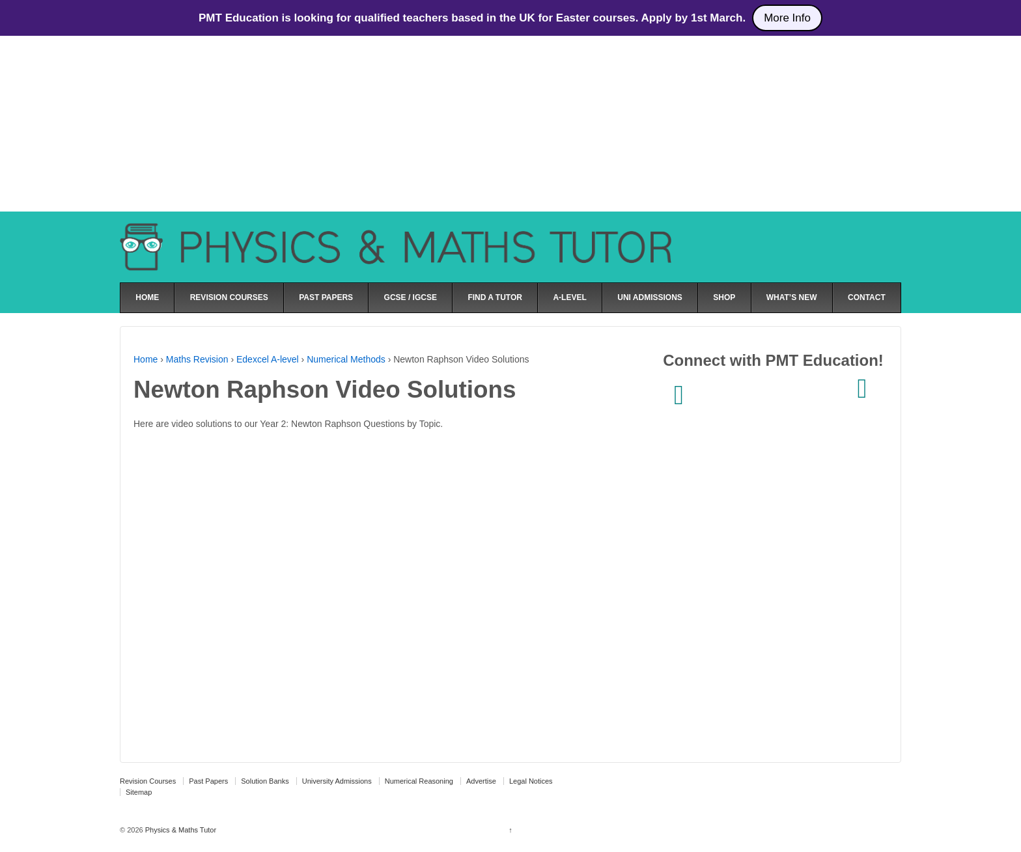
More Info (787, 18)
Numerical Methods (346, 359)
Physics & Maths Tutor (179, 830)
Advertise (481, 781)
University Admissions (337, 781)
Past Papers (208, 781)
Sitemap (139, 792)
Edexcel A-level (267, 359)
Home (145, 359)
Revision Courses (148, 781)
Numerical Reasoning (419, 781)
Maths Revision (197, 359)
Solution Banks (264, 781)
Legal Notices (531, 781)
